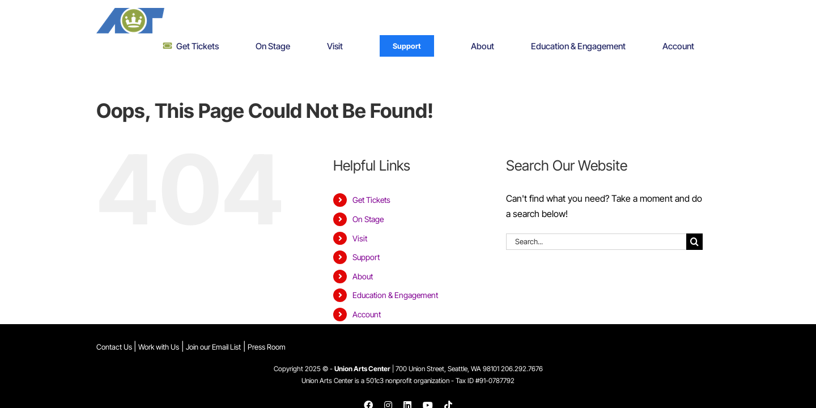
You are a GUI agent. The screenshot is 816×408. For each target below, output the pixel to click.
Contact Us (115, 327)
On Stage (368, 193)
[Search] (694, 216)
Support (366, 232)
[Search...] (596, 216)
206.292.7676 (522, 350)
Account (366, 289)
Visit (359, 213)
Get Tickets (371, 175)
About (362, 251)
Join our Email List (213, 327)
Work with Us (158, 327)
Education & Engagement (395, 270)
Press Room (267, 327)
